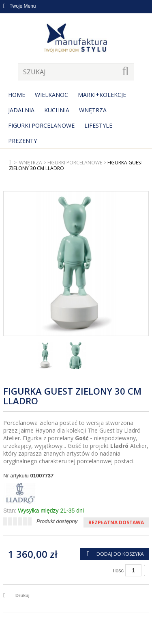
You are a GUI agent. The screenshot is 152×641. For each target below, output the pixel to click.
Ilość (118, 570)
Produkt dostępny (56, 521)
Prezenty (22, 141)
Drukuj (22, 595)
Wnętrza (93, 110)
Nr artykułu (16, 475)
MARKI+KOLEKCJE (102, 95)
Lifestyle (98, 125)
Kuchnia (56, 110)
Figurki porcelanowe (41, 125)
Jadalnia (21, 110)
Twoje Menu (19, 6)
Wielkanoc (51, 95)
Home (16, 95)
